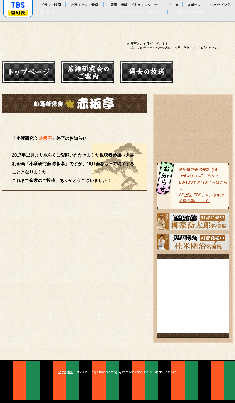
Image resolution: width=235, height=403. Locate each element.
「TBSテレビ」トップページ (18, 5)
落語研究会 (54, 37)
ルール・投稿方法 (117, 121)
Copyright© (65, 372)
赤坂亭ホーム (26, 121)
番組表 (18, 13)
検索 (51, 12)
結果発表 (69, 121)
